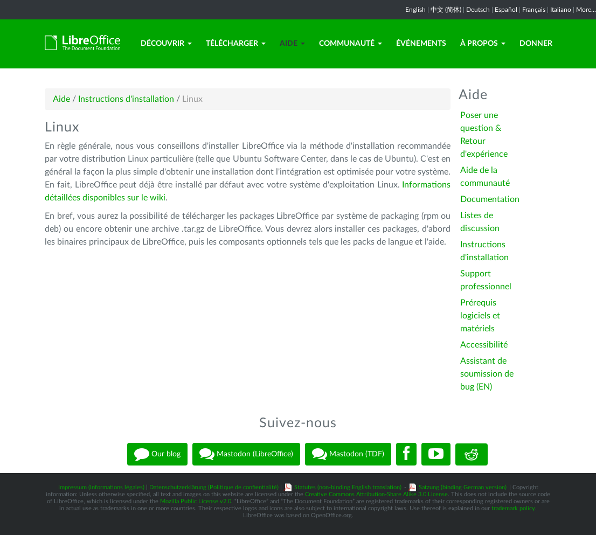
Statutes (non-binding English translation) (347, 487)
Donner (535, 43)
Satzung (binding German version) (463, 487)
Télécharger (236, 43)
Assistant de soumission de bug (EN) (487, 374)
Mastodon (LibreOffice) (246, 454)
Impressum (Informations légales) (101, 487)
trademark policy (513, 508)
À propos (482, 43)
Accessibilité (484, 345)
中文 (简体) (446, 9)
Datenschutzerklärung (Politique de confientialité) (214, 487)
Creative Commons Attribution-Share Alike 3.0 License (376, 494)
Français (533, 9)
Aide (292, 43)
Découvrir (166, 43)
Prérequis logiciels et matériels (480, 315)
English (415, 9)
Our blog (157, 454)
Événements (421, 43)
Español (506, 9)
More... (586, 9)
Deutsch (478, 9)
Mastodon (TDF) (348, 454)
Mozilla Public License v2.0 (195, 501)
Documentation (489, 199)
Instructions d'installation (126, 99)
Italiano (560, 9)
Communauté (350, 43)
